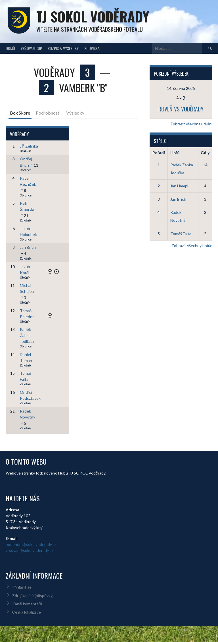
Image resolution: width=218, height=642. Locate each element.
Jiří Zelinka (29, 146)
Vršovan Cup (31, 48)
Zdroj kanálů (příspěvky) (33, 595)
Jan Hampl (179, 185)
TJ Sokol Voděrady (92, 16)
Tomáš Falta (180, 233)
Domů (10, 48)
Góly (205, 152)
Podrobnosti (48, 112)
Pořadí (158, 152)
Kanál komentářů (27, 603)
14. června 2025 (181, 88)
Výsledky (75, 112)
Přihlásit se (22, 587)
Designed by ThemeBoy (195, 630)
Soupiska (92, 48)
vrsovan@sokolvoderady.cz (29, 550)
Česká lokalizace (26, 612)
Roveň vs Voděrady (181, 109)
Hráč (175, 152)
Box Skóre (20, 112)
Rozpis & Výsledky (63, 48)
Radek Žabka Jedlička (27, 335)
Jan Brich (28, 247)
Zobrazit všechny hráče (191, 245)
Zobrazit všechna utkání (191, 123)
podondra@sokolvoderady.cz (31, 544)
